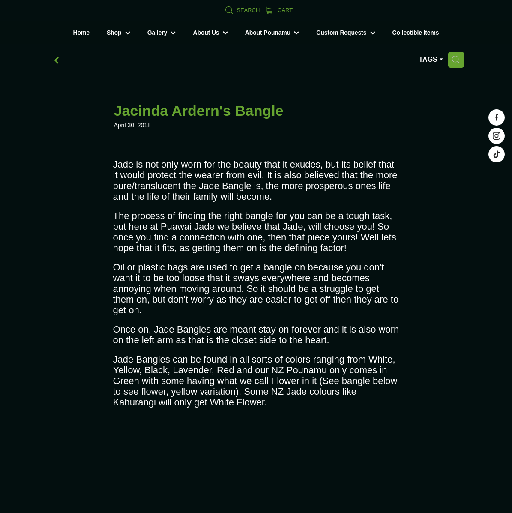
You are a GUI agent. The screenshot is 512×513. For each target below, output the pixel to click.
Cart (279, 10)
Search (242, 10)
